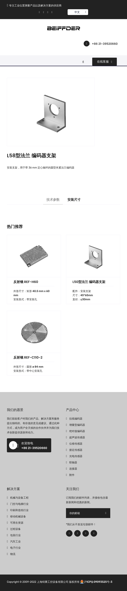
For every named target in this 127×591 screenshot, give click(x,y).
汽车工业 (15, 541)
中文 (77, 12)
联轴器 (73, 462)
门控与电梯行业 (19, 504)
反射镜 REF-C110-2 (27, 357)
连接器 (73, 468)
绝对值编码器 (77, 431)
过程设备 (15, 529)
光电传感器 (75, 456)
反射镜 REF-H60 (25, 282)
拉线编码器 (75, 418)
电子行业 (15, 547)
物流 (12, 554)
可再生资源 (16, 522)
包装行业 (15, 535)
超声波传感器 (77, 437)
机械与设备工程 (19, 497)
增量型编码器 (77, 424)
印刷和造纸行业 (19, 510)
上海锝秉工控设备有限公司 (52, 581)
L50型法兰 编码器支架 (89, 282)
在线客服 (104, 61)
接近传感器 (75, 449)
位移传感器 (75, 443)
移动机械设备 (18, 516)
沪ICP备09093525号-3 (98, 581)
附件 (71, 475)
